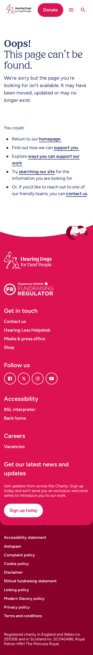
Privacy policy (17, 607)
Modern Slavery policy (24, 598)
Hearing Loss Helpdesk (27, 330)
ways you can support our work (46, 160)
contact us (76, 193)
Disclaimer (13, 572)
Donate (50, 10)
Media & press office (24, 338)
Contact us (15, 321)
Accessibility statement (25, 537)
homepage (50, 139)
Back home (15, 418)
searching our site (37, 171)
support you (66, 147)
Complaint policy (19, 555)
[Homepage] (33, 254)
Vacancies (14, 446)
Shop (9, 347)
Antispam (12, 546)
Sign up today (23, 510)
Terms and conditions (23, 615)
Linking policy (16, 589)
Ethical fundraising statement (30, 581)
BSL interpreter (19, 409)
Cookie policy (16, 563)
